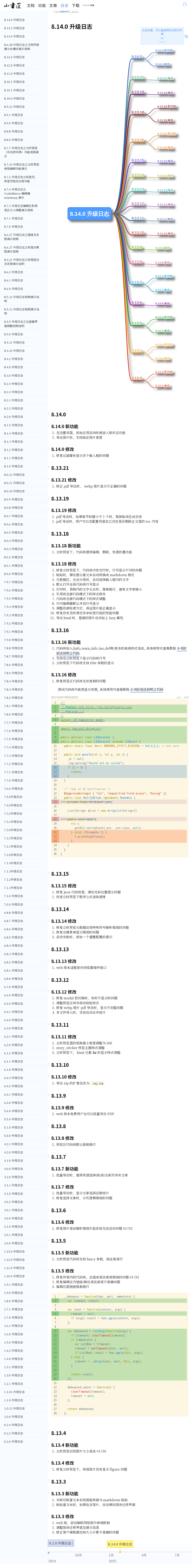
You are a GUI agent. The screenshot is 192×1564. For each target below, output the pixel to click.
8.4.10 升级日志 (14, 350)
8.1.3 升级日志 (13, 441)
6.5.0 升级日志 (13, 1003)
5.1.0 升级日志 (13, 1127)
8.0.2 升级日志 (13, 557)
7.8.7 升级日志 (13, 656)
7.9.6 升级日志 (13, 590)
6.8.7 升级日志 (13, 921)
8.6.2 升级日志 (13, 272)
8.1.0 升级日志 (13, 466)
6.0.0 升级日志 (13, 1103)
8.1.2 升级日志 (13, 450)
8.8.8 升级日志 (13, 131)
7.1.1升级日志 (13, 888)
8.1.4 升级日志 (13, 433)
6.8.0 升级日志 (13, 978)
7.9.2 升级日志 (13, 623)
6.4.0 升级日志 (13, 1020)
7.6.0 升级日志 (13, 788)
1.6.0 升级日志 (13, 1334)
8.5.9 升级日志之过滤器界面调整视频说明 (20, 323)
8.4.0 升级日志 (13, 367)
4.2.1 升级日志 (13, 1144)
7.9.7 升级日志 (13, 582)
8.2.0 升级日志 (13, 417)
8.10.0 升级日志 (14, 98)
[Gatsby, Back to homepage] (12, 5)
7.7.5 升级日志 (13, 739)
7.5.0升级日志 (13, 797)
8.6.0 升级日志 (13, 289)
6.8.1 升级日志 (13, 970)
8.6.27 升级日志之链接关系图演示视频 (21, 237)
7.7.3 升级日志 (13, 756)
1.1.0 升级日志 (13, 1400)
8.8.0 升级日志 (13, 140)
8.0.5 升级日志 (13, 532)
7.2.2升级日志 (13, 838)
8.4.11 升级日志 (14, 342)
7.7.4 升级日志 (13, 747)
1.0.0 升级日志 (13, 1416)
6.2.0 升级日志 (13, 1045)
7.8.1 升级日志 (13, 706)
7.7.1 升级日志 (13, 772)
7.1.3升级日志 (13, 871)
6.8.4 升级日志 (13, 945)
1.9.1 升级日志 (13, 1284)
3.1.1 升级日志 (13, 1185)
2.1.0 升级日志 (13, 1226)
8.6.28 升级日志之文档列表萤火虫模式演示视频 (21, 47)
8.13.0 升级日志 (14, 36)
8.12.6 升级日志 (14, 57)
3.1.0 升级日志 (13, 1193)
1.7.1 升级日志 (13, 1309)
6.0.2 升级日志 (13, 1086)
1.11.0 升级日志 (14, 1268)
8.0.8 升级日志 (13, 507)
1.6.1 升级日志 (13, 1326)
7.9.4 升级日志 (13, 607)
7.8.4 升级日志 (13, 681)
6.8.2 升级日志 (13, 962)
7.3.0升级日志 (13, 830)
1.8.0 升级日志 (13, 1301)
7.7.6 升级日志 (13, 731)
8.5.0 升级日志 (13, 334)
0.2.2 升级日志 (13, 1433)
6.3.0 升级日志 (13, 1028)
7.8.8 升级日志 (13, 648)
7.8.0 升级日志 (13, 714)
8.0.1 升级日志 (13, 565)
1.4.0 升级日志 (13, 1359)
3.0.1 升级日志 (13, 1210)
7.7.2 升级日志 (13, 764)
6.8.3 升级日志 (13, 954)
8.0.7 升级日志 (13, 516)
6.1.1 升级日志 (13, 1061)
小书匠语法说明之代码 (146, 689)
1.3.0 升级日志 (13, 1375)
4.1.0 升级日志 (13, 1160)
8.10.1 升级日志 (14, 90)
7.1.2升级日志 (13, 879)
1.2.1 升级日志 (13, 1384)
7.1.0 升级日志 (13, 896)
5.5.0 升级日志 (13, 1119)
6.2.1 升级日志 (13, 1036)
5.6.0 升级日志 (13, 1111)
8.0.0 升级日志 (13, 574)
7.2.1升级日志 (13, 846)
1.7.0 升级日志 (13, 1317)
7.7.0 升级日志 (13, 780)
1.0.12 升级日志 (14, 1408)
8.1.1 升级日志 (13, 458)
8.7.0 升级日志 (13, 226)
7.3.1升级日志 (13, 822)
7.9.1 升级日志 (13, 631)
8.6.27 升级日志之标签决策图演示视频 (21, 249)
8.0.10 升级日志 (14, 491)
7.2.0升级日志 (13, 855)
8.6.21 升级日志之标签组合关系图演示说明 (21, 262)
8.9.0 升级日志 (13, 123)
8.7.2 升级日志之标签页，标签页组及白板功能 (20, 179)
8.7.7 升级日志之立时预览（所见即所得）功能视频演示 (21, 152)
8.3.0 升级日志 (13, 375)
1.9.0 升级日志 (13, 1293)
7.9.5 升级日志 (13, 598)
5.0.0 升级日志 (13, 1135)
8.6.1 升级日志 (13, 280)
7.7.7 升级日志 (13, 722)
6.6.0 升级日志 (13, 995)
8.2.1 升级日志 (13, 400)
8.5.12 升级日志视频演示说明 (21, 299)
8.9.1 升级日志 (13, 115)
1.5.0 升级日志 (13, 1342)
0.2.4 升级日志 (13, 1425)
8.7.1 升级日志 (13, 218)
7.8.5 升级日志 (13, 673)
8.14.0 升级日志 (14, 20)
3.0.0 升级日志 (13, 1218)
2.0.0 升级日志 (13, 1243)
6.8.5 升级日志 (13, 937)
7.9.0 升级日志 (13, 640)
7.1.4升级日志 (13, 863)
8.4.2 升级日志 (13, 359)
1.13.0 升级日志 (14, 1251)
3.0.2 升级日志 (13, 1202)
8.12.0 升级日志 (14, 65)
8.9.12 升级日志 (14, 106)
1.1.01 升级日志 (14, 1392)
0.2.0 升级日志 (13, 1441)
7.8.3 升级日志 (13, 689)
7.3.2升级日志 (13, 813)
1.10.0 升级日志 (14, 1276)
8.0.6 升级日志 (13, 524)
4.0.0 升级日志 (13, 1169)
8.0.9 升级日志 (13, 499)
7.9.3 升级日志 (13, 615)
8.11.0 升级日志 (14, 73)
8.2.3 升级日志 (13, 392)
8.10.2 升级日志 (14, 82)
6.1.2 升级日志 (13, 1053)
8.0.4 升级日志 (13, 541)
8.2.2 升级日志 (13, 408)
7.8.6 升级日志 (13, 665)
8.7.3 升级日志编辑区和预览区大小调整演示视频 (20, 208)
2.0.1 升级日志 (13, 1235)
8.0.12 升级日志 (14, 475)
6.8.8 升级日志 (13, 912)
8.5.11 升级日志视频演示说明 (21, 311)
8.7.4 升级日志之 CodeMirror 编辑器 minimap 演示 (17, 193)
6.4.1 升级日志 (13, 1012)
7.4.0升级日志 (13, 805)
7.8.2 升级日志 (13, 697)
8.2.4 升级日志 (13, 384)
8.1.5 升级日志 (13, 425)
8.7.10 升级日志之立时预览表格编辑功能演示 (21, 166)
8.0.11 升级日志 (14, 483)
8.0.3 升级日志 (13, 549)
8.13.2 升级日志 (14, 28)
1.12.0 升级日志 (14, 1259)
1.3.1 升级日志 (13, 1367)
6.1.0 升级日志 (13, 1069)
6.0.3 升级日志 (13, 1078)
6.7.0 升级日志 (13, 987)
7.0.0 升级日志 (13, 904)
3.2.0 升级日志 (13, 1177)
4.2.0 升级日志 (13, 1152)
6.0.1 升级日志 (13, 1094)
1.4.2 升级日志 (13, 1350)
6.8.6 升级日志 (13, 929)
